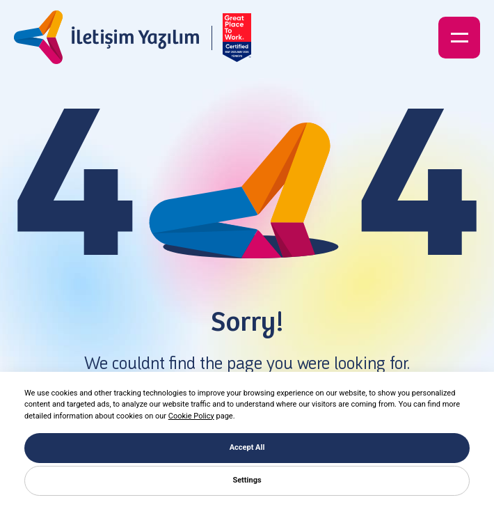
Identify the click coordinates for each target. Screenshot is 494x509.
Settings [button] (246, 480)
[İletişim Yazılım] (106, 37)
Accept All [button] (247, 447)
